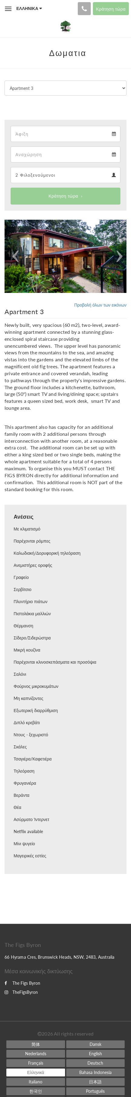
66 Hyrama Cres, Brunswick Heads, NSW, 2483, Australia (60, 957)
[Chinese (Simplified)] (35, 1044)
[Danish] (95, 1044)
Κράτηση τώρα (63, 196)
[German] (95, 1063)
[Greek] (35, 1072)
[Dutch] (35, 1054)
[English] (95, 1054)
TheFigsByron (21, 992)
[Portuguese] (95, 1091)
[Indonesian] (95, 1072)
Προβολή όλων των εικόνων (100, 304)
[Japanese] (95, 1082)
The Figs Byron (22, 983)
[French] (35, 1063)
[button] (14, 256)
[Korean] (35, 1091)
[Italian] (35, 1082)
